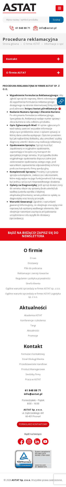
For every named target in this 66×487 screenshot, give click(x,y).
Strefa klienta (33, 283)
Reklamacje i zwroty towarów (33, 273)
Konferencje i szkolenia (33, 320)
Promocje (33, 335)
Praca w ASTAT (33, 379)
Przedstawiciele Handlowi (33, 364)
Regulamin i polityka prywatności (33, 278)
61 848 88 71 (33, 390)
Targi (33, 325)
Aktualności (33, 330)
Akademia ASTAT (33, 315)
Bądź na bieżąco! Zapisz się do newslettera (33, 234)
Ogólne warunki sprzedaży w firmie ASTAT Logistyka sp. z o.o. (33, 295)
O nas (33, 258)
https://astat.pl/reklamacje (41, 108)
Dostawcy (33, 263)
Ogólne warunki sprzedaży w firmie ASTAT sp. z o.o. (33, 288)
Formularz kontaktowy (33, 354)
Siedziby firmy (33, 374)
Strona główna (11, 44)
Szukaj (56, 19)
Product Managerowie (33, 369)
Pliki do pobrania (33, 268)
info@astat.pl (33, 394)
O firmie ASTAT (31, 44)
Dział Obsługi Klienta (33, 359)
